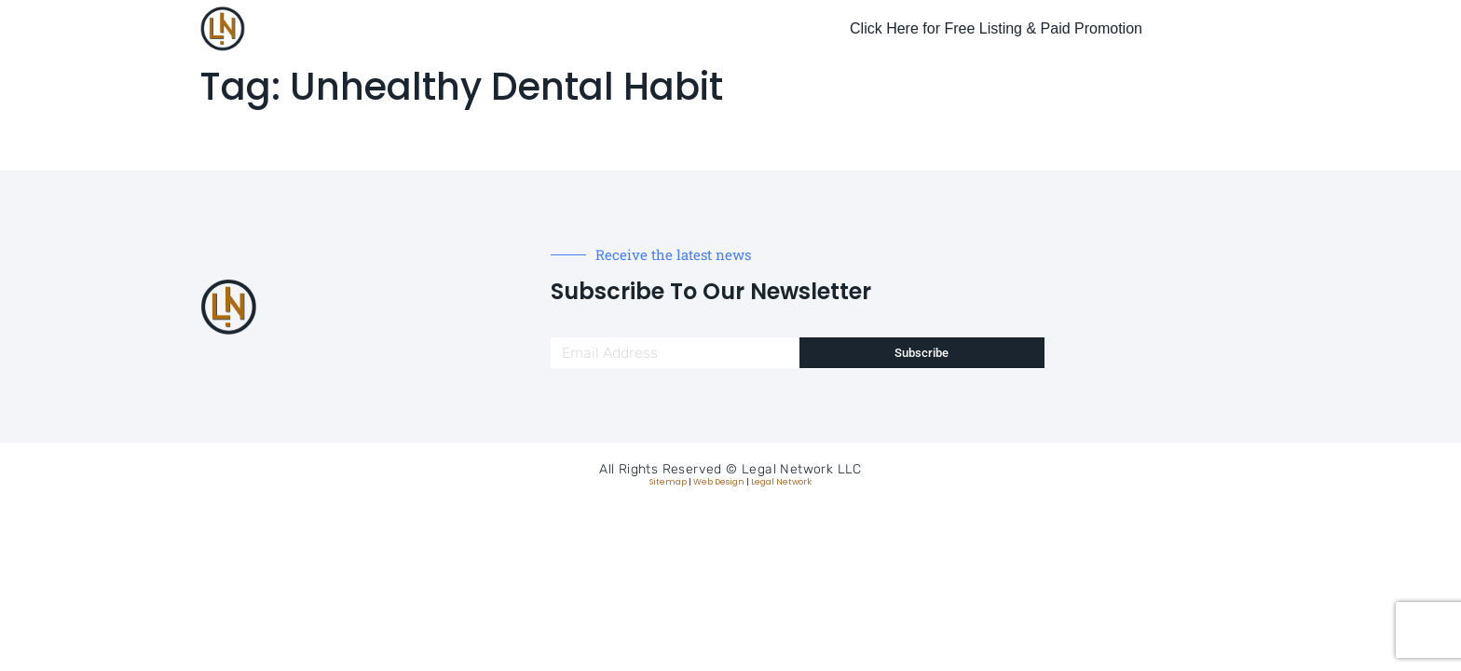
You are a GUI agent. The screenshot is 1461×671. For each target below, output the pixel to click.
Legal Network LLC (802, 469)
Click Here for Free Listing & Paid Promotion (996, 28)
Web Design (718, 481)
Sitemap (668, 481)
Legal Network (781, 481)
